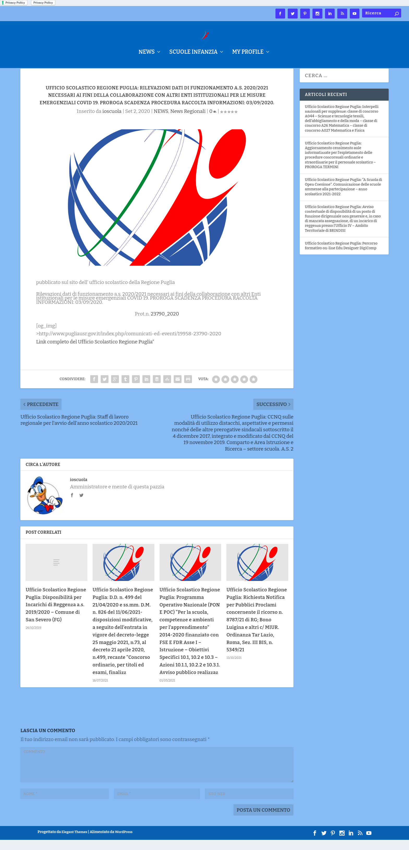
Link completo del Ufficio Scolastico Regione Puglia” (95, 352)
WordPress (124, 842)
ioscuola (112, 121)
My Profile (247, 53)
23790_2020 (165, 324)
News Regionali (188, 121)
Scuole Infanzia (193, 53)
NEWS (147, 53)
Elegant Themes (74, 842)
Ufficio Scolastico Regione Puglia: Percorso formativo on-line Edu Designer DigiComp (341, 255)
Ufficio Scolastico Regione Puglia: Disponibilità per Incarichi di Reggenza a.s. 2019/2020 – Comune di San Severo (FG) (56, 615)
